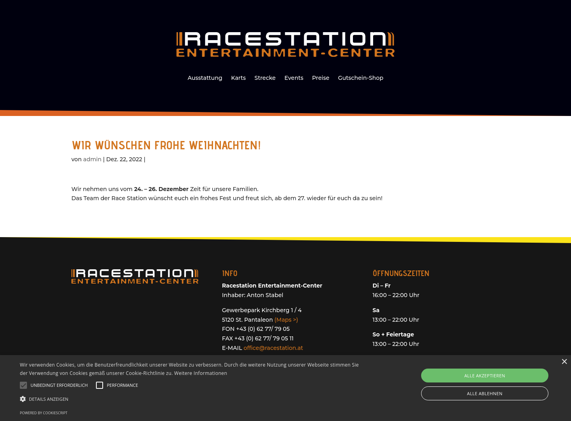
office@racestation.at (273, 347)
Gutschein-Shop (360, 78)
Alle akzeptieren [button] (484, 376)
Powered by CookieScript (43, 412)
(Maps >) (286, 319)
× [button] (564, 362)
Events (293, 78)
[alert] (285, 388)
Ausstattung (205, 78)
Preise (320, 78)
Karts (238, 78)
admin (92, 159)
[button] (192, 399)
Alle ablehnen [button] (484, 393)
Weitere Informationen (200, 373)
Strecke (265, 78)
